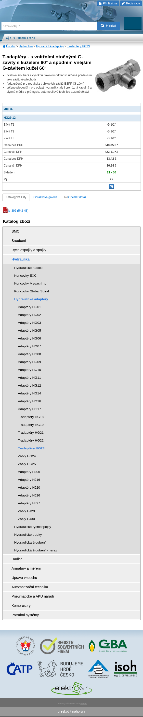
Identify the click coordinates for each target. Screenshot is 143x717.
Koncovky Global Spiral (31, 291)
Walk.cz (83, 703)
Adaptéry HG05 (29, 330)
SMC (15, 231)
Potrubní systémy (25, 615)
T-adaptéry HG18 (31, 417)
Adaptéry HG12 (29, 385)
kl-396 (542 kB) (15, 210)
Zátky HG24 (27, 456)
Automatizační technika (30, 587)
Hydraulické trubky (28, 534)
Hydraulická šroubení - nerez (35, 550)
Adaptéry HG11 (29, 377)
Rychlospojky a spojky (29, 250)
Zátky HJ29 (26, 511)
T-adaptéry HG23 (78, 46)
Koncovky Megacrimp (30, 283)
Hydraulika (26, 46)
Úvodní (10, 46)
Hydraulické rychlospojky (32, 527)
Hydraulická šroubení (30, 542)
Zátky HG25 (27, 464)
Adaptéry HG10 (29, 370)
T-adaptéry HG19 (31, 425)
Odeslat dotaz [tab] (75, 197)
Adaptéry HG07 (29, 346)
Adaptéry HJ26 (29, 495)
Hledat (108, 26)
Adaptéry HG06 (29, 338)
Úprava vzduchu (24, 578)
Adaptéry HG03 (29, 323)
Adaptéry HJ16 (29, 480)
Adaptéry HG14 (29, 393)
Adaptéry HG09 (29, 362)
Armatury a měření (26, 568)
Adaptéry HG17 (29, 409)
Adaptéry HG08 (29, 354)
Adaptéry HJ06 (29, 472)
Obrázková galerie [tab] (45, 197)
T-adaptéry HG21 (31, 432)
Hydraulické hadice (28, 268)
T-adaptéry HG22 (31, 440)
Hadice (17, 559)
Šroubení (19, 241)
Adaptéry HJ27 (29, 503)
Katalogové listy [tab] (16, 197)
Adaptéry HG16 (29, 401)
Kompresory (21, 606)
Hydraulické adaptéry (50, 46)
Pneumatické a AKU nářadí (33, 596)
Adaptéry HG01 (29, 307)
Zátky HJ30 (26, 519)
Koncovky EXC (25, 275)
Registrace (131, 3)
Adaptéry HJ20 (29, 487)
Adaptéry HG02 (29, 315)
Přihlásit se (108, 3)
